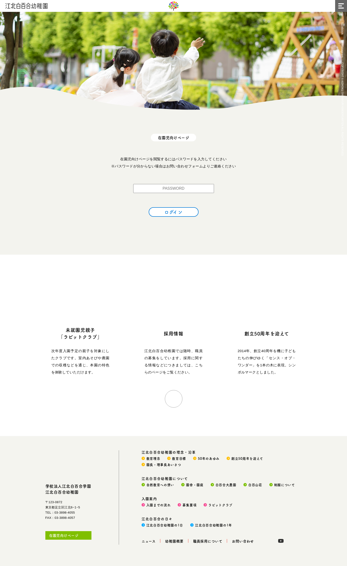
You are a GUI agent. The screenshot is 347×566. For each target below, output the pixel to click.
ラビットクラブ (220, 504)
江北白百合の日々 (157, 518)
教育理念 (153, 458)
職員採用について (208, 540)
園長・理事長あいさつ (163, 464)
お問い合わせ (243, 540)
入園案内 (149, 498)
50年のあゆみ (208, 458)
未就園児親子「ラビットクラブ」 (80, 333)
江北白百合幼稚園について (165, 478)
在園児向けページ (64, 535)
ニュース (149, 540)
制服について (284, 484)
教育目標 (179, 458)
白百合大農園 (225, 484)
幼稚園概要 (174, 540)
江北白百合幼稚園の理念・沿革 (169, 452)
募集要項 (189, 504)
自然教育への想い (160, 484)
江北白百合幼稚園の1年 (213, 525)
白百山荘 (255, 484)
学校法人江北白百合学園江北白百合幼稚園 (68, 489)
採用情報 (173, 333)
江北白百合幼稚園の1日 (164, 525)
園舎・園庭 (195, 484)
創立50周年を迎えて (266, 333)
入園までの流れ (158, 504)
